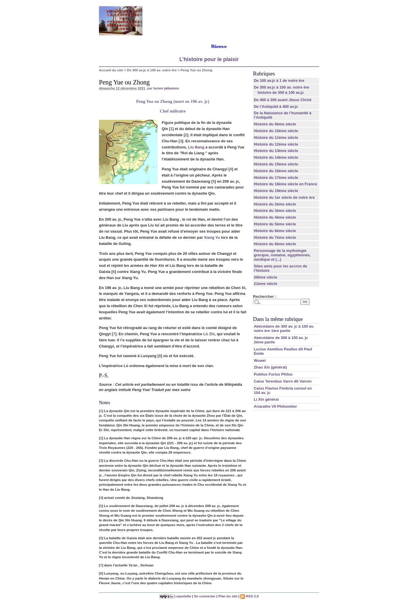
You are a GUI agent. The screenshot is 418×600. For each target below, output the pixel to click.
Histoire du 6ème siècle (275, 231)
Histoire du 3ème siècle (275, 210)
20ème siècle (265, 277)
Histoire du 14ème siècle (276, 157)
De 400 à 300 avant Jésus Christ (282, 100)
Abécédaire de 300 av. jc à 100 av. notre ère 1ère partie (284, 328)
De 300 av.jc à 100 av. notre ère (152, 70)
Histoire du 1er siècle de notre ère (284, 197)
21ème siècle (265, 283)
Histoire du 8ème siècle (275, 244)
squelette (183, 596)
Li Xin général (266, 399)
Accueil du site (111, 70)
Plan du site (228, 596)
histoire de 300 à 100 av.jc (280, 92)
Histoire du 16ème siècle (276, 171)
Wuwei (260, 360)
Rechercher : (264, 296)
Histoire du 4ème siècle (275, 217)
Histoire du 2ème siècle (275, 204)
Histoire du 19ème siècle (276, 191)
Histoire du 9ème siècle (275, 124)
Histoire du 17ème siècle (276, 177)
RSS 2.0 (249, 596)
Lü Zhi (209, 334)
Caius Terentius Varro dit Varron (282, 381)
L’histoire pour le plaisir (208, 59)
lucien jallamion (166, 88)
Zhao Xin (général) (270, 367)
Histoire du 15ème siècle (276, 164)
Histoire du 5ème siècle (275, 224)
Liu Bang (196, 147)
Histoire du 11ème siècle (276, 137)
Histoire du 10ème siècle (276, 131)
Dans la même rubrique (278, 319)
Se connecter (204, 596)
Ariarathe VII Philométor (275, 406)
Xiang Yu (212, 237)
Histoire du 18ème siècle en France (285, 184)
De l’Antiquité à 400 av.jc (276, 106)
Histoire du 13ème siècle (276, 150)
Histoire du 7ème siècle (275, 237)
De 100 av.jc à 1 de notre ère (279, 80)
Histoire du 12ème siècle (276, 144)
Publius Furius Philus (273, 374)
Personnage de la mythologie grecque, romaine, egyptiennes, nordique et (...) (282, 255)
